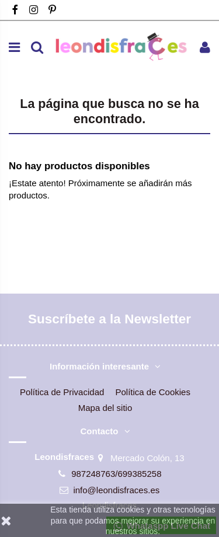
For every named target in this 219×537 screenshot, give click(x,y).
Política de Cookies (153, 392)
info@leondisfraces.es (116, 490)
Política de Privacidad (62, 392)
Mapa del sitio (105, 408)
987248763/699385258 (116, 474)
